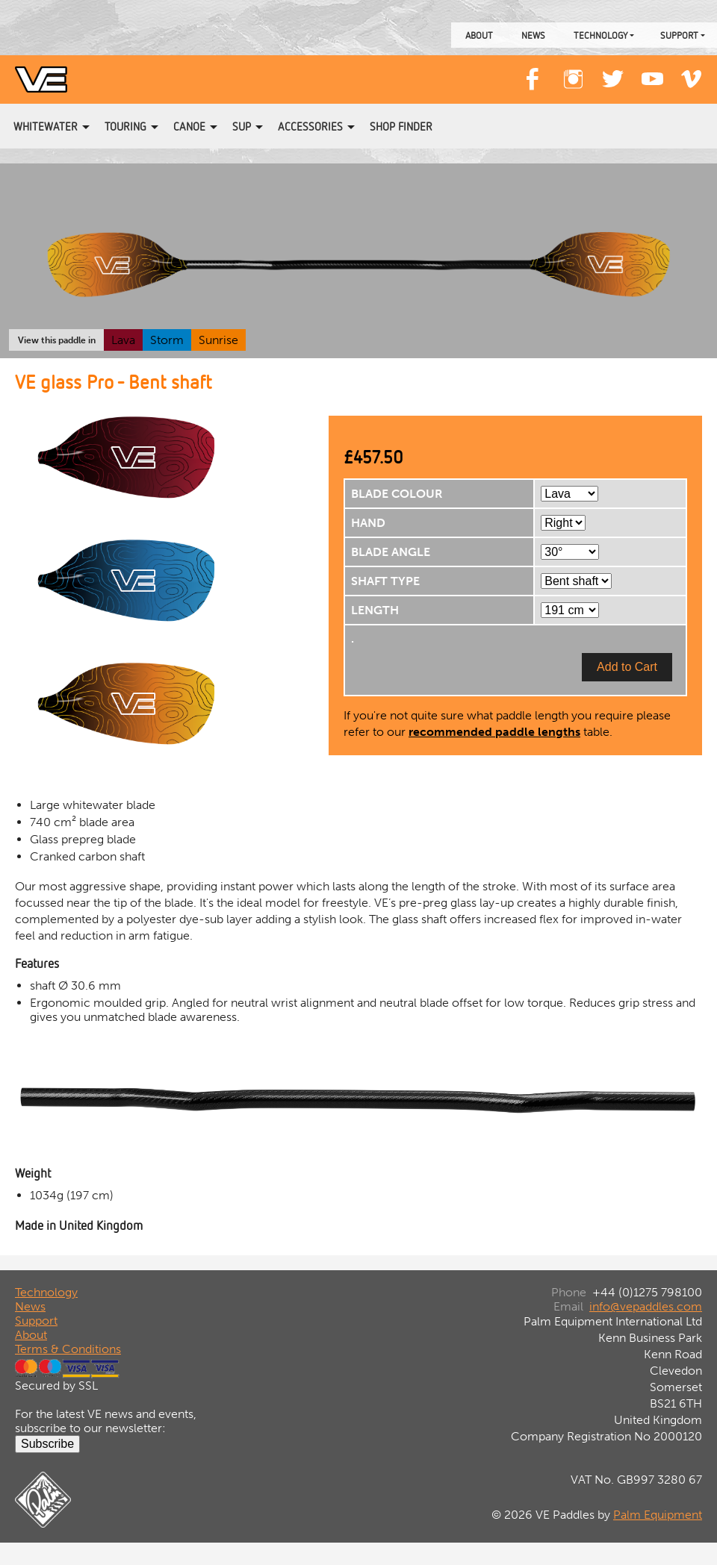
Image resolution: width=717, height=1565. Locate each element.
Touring (125, 126)
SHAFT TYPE (385, 581)
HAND (368, 523)
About (479, 35)
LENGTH (375, 610)
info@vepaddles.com (645, 1306)
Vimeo (691, 72)
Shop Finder (401, 126)
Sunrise (218, 340)
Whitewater (45, 126)
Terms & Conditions (68, 1349)
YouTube (652, 72)
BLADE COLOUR (397, 494)
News (533, 35)
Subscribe (47, 1443)
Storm (167, 340)
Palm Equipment (657, 1515)
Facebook (533, 72)
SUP (241, 126)
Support (679, 35)
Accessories (310, 126)
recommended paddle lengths (494, 732)
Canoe (189, 126)
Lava (123, 340)
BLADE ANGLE (390, 552)
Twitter (612, 72)
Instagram (573, 72)
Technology (600, 35)
